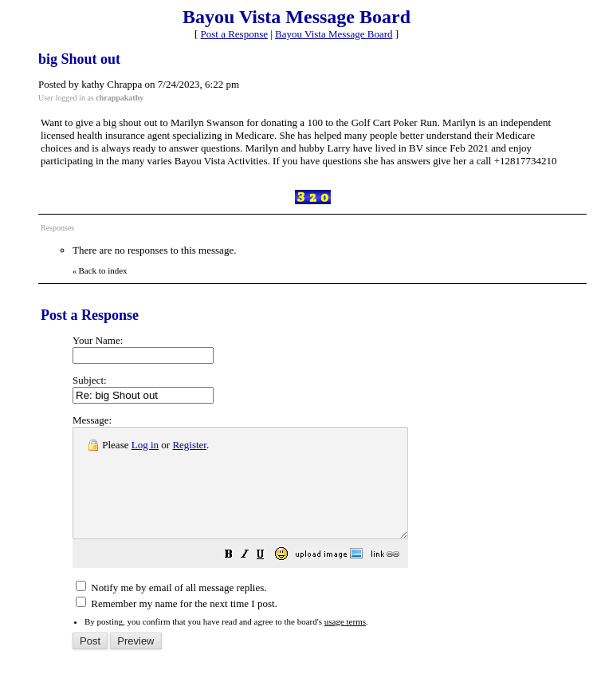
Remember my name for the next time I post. (176, 625)
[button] (268, 578)
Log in (145, 445)
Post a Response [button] (235, 34)
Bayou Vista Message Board (333, 34)
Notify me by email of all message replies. (171, 609)
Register (189, 445)
